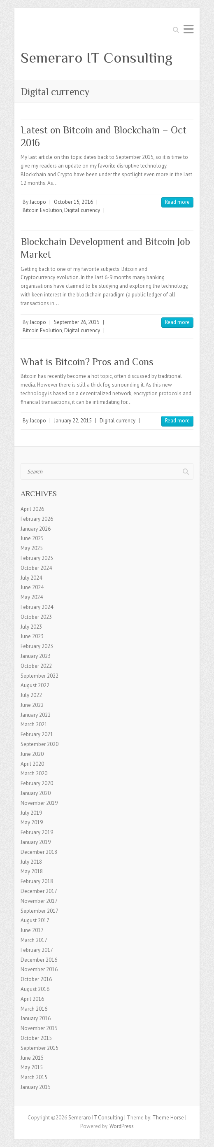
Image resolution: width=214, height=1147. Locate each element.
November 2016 (39, 969)
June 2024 (32, 587)
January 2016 (36, 1018)
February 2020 (37, 783)
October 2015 (36, 1038)
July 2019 (31, 812)
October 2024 (36, 567)
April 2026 (32, 509)
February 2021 (37, 734)
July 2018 (31, 861)
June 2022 (32, 705)
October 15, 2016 (73, 201)
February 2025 (37, 558)
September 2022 (39, 675)
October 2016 (36, 979)
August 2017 (35, 920)
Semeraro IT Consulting (96, 57)
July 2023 (31, 626)
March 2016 (34, 1008)
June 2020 (32, 754)
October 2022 (36, 665)
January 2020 (36, 793)
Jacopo (38, 201)
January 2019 (36, 842)
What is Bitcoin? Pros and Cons (87, 361)
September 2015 (39, 1047)
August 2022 (35, 685)
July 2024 (31, 577)
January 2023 (36, 656)
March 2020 (34, 773)
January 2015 (36, 1087)
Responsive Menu (188, 29)
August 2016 (35, 989)
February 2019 (37, 832)
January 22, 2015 (73, 420)
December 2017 (39, 891)
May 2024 (32, 597)
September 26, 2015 (77, 322)
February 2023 (37, 646)
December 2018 (39, 852)
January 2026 (36, 528)
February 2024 (37, 607)
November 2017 (39, 901)
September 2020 (39, 744)
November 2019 (39, 803)
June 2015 (32, 1057)
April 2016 (32, 998)
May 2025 (32, 548)
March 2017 (34, 940)
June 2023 (32, 636)
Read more (177, 201)
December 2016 (39, 959)
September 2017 (39, 910)
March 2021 (34, 724)
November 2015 (39, 1028)
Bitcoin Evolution (42, 210)
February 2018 (37, 881)
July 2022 (31, 695)
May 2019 (32, 822)
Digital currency (82, 210)
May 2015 (32, 1067)
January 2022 (36, 714)
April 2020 (32, 763)
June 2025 (32, 538)
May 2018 (32, 871)
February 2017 (37, 950)
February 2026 (37, 518)
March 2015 (34, 1077)
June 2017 (32, 930)
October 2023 (36, 616)
